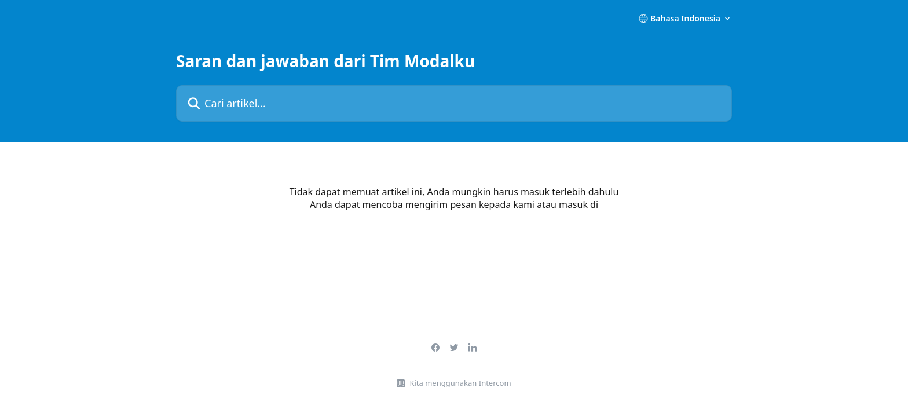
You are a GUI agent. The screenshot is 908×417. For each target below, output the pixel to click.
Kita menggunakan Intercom (460, 383)
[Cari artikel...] (454, 103)
